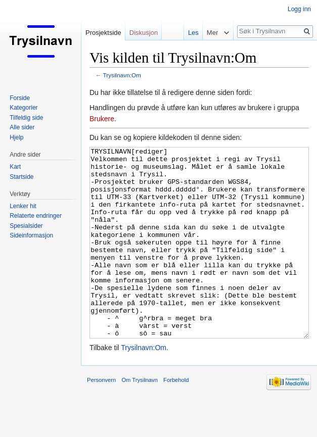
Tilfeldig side (26, 117)
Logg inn (299, 9)
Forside (20, 98)
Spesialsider (26, 225)
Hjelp (16, 137)
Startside (21, 176)
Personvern (101, 418)
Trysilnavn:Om (122, 75)
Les (191, 32)
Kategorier (23, 107)
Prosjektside (103, 32)
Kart (15, 166)
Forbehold (176, 418)
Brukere (101, 119)
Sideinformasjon (31, 235)
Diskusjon (143, 32)
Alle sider (22, 127)
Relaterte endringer (36, 215)
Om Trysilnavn (139, 418)
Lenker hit (23, 206)
